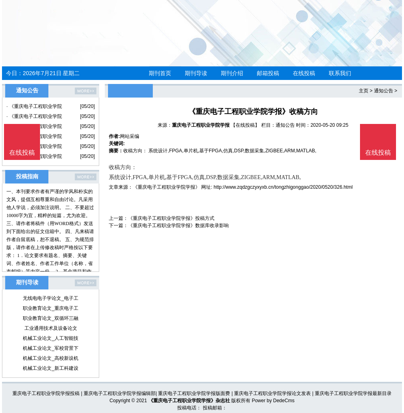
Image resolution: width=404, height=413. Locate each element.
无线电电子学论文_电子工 (50, 298)
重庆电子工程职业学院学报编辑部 (120, 393)
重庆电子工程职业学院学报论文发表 (272, 393)
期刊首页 (160, 73)
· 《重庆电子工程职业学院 (34, 106)
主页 (363, 91)
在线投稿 (304, 73)
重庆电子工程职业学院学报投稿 (46, 393)
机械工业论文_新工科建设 (50, 368)
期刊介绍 (232, 73)
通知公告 (383, 91)
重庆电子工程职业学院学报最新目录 (353, 393)
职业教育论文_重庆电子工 (50, 308)
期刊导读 (196, 73)
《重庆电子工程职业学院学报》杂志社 (189, 400)
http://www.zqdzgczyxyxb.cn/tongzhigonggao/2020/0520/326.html (283, 187)
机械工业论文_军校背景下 (50, 348)
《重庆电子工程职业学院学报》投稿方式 (171, 218)
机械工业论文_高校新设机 (50, 358)
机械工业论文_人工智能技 (50, 338)
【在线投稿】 (245, 125)
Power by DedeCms (273, 400)
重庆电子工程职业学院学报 (201, 125)
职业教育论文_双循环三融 (50, 318)
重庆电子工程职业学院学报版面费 (194, 393)
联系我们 (340, 73)
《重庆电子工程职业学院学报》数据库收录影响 (178, 225)
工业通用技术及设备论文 (50, 328)
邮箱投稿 (268, 73)
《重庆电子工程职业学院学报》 (166, 187)
